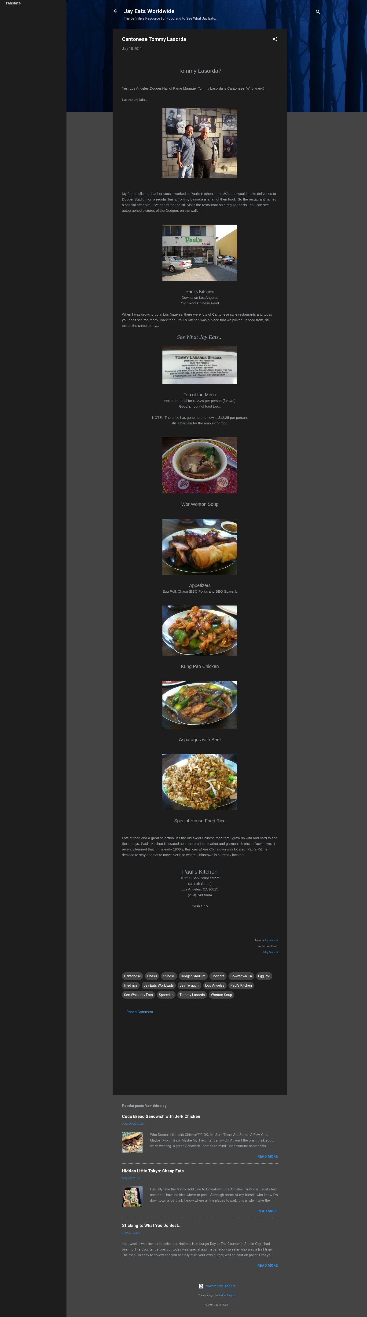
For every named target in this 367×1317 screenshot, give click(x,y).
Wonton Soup (221, 995)
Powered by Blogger (216, 1286)
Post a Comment (140, 1012)
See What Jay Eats (138, 995)
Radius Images (227, 1295)
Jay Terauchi (271, 940)
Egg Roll (264, 976)
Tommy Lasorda (192, 995)
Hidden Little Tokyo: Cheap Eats (153, 1170)
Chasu (152, 976)
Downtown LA (241, 976)
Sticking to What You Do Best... (152, 1225)
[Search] (318, 13)
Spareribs (166, 995)
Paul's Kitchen (241, 985)
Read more (267, 1156)
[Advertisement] (306, 99)
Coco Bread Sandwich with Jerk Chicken (161, 1116)
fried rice (131, 985)
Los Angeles (214, 985)
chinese (169, 976)
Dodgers (218, 976)
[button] (275, 40)
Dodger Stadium (193, 976)
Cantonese (132, 976)
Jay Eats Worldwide (149, 11)
